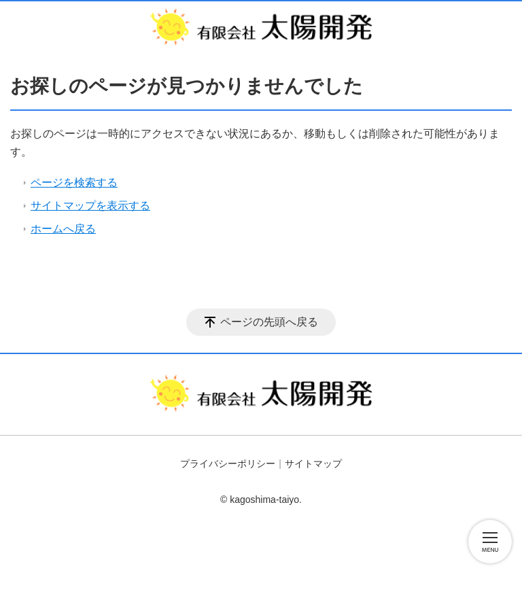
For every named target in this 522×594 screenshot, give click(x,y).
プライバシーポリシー (227, 463)
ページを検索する (74, 182)
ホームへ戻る (63, 228)
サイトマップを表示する (90, 205)
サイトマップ (313, 463)
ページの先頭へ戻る (269, 322)
